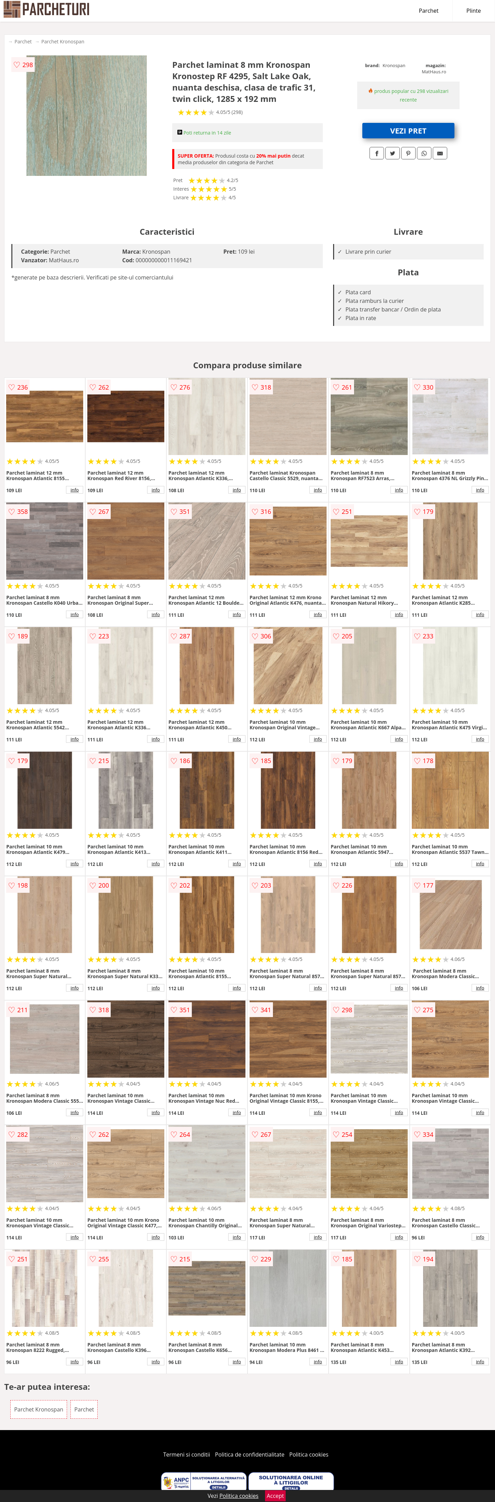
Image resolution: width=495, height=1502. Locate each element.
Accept (275, 1496)
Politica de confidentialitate (250, 1454)
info (74, 490)
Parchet (429, 10)
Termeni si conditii (186, 1454)
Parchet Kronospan (62, 41)
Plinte (473, 10)
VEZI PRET (408, 130)
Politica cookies (309, 1454)
